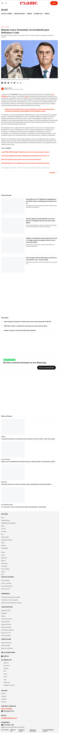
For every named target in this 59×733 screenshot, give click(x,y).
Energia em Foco (5, 621)
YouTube (3, 693)
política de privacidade (33, 730)
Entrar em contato (6, 708)
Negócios (3, 545)
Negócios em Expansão (7, 648)
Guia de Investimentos (7, 586)
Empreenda (7, 682)
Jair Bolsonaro (45, 167)
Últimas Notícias (5, 520)
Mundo (3, 552)
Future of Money (5, 569)
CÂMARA (29, 13)
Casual (3, 555)
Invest (2, 542)
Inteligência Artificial (6, 540)
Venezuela (20, 167)
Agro (5, 679)
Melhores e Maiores (6, 642)
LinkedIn (3, 696)
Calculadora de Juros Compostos (9, 600)
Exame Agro (4, 563)
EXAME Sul (4, 613)
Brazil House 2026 (6, 610)
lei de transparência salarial (48, 730)
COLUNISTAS (4, 548)
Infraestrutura (19, 13)
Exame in (6, 663)
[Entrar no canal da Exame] (46, 368)
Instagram (4, 699)
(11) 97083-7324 (9, 725)
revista (6, 656)
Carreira (3, 528)
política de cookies (22, 730)
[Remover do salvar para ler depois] (21, 83)
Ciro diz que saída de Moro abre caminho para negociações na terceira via (25, 155)
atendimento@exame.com (9, 718)
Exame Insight (5, 537)
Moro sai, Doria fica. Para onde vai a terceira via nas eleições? (21, 159)
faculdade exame (9, 652)
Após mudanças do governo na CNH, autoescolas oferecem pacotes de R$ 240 (27, 321)
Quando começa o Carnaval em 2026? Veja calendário (20, 330)
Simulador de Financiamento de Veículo (11, 602)
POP (2, 574)
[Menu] (2, 3)
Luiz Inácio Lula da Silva (32, 167)
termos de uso (13, 730)
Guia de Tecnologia (6, 583)
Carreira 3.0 (7, 665)
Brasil (4, 9)
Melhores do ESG (5, 645)
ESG (2, 534)
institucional (5, 729)
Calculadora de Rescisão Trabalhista (10, 597)
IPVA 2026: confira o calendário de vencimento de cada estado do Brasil (25, 326)
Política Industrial (6, 635)
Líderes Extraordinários (7, 630)
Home (2, 27)
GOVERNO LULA (38, 13)
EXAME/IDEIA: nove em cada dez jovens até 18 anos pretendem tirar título (25, 163)
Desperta (6, 668)
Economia (3, 531)
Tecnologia (4, 566)
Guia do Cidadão (6, 13)
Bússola (11, 504)
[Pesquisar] (6, 3)
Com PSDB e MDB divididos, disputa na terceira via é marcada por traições (25, 152)
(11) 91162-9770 (9, 711)
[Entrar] (54, 3)
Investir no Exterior (6, 624)
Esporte (3, 560)
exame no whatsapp (9, 359)
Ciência (3, 571)
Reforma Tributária (6, 627)
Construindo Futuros (6, 619)
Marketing (4, 558)
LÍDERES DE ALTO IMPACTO (8, 523)
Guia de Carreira (5, 589)
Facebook (3, 702)
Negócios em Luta (5, 633)
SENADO (47, 13)
